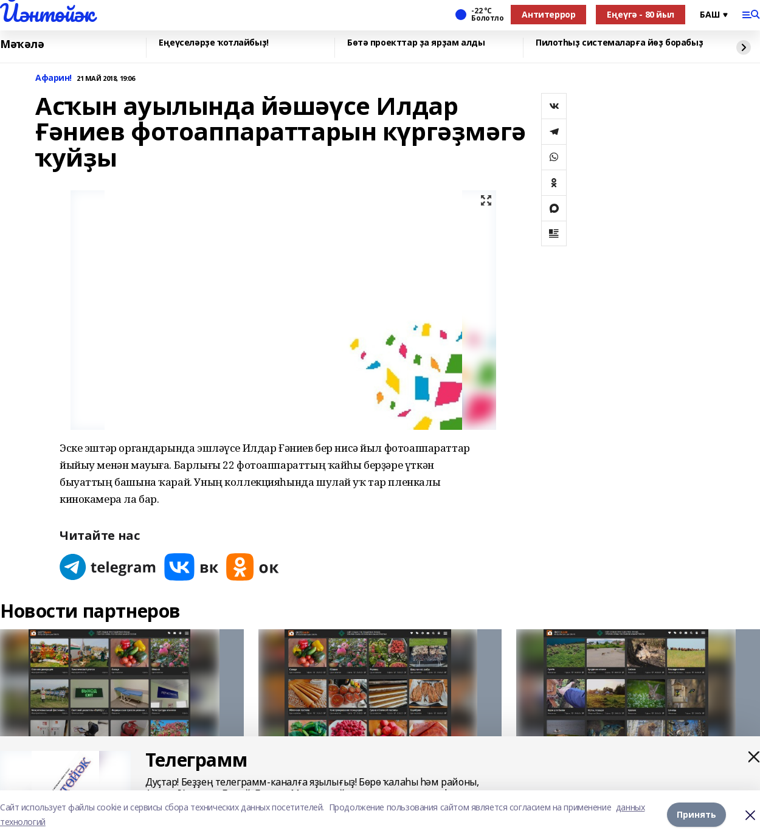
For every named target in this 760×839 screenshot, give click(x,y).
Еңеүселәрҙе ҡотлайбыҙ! (214, 43)
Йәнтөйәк (47, 12)
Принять (696, 814)
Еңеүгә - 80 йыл (640, 14)
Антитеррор (548, 14)
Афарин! (53, 78)
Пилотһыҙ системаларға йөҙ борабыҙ (619, 43)
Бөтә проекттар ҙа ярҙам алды (416, 43)
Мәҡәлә (22, 44)
